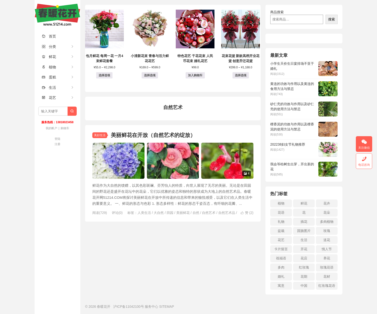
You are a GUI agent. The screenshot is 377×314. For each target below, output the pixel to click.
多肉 (281, 267)
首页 (49, 36)
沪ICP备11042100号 (128, 306)
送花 (326, 240)
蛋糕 (49, 77)
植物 (49, 67)
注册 (57, 144)
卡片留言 (281, 249)
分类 (49, 47)
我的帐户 (51, 128)
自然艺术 (208, 213)
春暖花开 (57, 14)
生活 (49, 87)
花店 (304, 258)
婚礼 (281, 276)
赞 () (247, 213)
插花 (304, 222)
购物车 (65, 128)
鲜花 (49, 57)
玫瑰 (326, 231)
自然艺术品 (226, 213)
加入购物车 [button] (195, 75)
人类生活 (144, 213)
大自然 (159, 213)
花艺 (49, 98)
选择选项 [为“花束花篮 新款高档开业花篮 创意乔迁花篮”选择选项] (240, 75)
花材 (326, 276)
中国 (304, 286)
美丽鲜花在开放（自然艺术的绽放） (153, 135)
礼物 (281, 222)
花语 (281, 212)
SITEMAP (166, 306)
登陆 (57, 139)
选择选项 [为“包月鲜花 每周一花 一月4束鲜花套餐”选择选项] (104, 75)
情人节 (327, 249)
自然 (196, 213)
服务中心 (151, 306)
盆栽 (281, 231)
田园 (170, 213)
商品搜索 (277, 12)
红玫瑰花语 (326, 286)
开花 (304, 249)
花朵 (326, 212)
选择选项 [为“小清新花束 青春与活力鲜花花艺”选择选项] (150, 75)
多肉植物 (326, 222)
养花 (326, 258)
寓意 (281, 286)
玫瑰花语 (326, 267)
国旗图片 (304, 231)
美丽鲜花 (183, 213)
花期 (304, 276)
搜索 (331, 19)
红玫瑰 (304, 267)
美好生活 (100, 135)
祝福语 (281, 258)
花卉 (326, 203)
